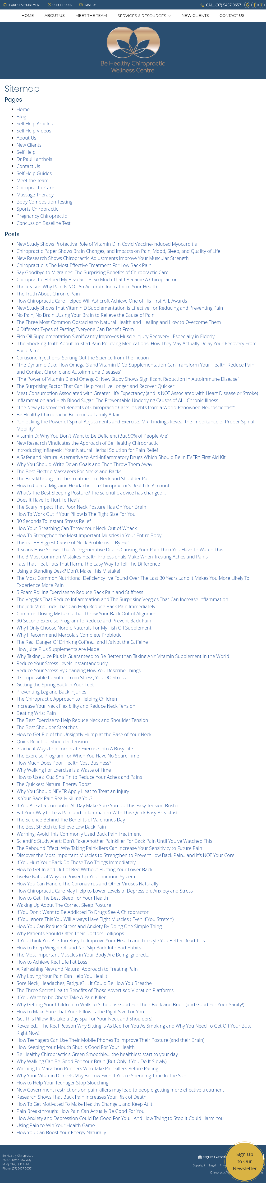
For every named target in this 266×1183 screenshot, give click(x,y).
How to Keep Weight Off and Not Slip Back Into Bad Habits (79, 947)
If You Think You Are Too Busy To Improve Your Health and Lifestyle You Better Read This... (112, 940)
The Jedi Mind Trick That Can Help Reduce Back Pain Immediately (86, 606)
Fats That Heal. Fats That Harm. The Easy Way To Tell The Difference (88, 564)
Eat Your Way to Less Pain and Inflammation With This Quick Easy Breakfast (97, 812)
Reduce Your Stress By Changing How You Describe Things (79, 670)
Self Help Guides (34, 173)
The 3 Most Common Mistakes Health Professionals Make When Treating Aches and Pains (112, 556)
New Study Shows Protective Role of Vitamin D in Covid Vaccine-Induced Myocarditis (107, 244)
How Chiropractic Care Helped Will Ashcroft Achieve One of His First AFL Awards (102, 301)
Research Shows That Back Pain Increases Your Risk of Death (82, 1097)
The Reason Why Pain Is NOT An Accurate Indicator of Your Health (87, 286)
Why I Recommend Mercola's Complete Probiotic (69, 635)
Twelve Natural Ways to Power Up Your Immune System (76, 876)
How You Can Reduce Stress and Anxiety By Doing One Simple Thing (89, 926)
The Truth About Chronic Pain (48, 293)
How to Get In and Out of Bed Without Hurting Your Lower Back (84, 869)
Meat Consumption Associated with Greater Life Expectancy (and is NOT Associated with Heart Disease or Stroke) (137, 393)
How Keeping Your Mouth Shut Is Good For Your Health (76, 1047)
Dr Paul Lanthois (34, 159)
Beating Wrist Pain (36, 713)
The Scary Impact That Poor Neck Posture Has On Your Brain (81, 507)
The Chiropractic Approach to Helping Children (67, 699)
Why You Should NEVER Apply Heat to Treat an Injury (73, 791)
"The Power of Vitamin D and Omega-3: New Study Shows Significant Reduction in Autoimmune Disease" (128, 379)
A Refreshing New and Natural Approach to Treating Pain (77, 969)
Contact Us (232, 16)
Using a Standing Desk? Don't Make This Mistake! (68, 571)
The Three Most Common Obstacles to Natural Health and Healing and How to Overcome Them (119, 322)
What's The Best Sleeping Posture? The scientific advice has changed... (91, 493)
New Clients (195, 16)
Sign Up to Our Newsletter (245, 1161)
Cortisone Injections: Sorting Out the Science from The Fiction (83, 357)
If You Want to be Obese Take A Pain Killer (61, 997)
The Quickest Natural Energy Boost (54, 784)
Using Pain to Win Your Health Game (56, 1125)
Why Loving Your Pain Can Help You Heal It (62, 976)
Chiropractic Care (35, 187)
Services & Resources (142, 16)
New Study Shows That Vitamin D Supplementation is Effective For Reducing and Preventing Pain (120, 308)
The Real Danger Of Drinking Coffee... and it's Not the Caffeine (82, 642)
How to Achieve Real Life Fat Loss (52, 962)
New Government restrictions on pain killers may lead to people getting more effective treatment (120, 1090)
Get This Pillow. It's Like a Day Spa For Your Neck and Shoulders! (84, 1018)
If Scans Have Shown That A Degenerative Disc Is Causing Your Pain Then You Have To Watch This (120, 549)
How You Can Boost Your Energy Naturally (61, 1132)
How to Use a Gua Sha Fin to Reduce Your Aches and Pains (79, 777)
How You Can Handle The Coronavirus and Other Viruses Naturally (87, 883)
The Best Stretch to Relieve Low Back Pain (61, 827)
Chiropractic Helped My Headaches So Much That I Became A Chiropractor (97, 279)
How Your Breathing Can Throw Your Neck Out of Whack (77, 528)
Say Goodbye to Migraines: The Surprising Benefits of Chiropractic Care (93, 272)
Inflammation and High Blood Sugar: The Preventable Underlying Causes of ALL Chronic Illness (117, 400)
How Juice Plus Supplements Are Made (58, 649)
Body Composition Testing (44, 202)
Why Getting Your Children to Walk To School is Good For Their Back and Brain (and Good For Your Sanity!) (130, 1004)
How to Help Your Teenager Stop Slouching (62, 1082)
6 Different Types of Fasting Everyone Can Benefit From (75, 329)
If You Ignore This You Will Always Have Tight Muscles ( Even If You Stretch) (95, 919)
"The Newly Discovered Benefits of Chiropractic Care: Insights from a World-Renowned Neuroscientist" (126, 407)
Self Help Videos (34, 130)
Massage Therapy (35, 194)
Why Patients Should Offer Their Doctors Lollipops (70, 933)
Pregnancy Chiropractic (42, 216)
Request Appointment (22, 5)
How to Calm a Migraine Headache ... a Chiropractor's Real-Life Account (93, 485)
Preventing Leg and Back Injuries (51, 692)
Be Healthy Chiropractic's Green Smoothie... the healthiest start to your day (97, 1054)
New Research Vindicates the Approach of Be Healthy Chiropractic (88, 443)
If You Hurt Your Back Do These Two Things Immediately (76, 862)
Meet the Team (91, 16)
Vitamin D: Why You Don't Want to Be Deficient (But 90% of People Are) (92, 436)
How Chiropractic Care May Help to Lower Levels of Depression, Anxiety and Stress (105, 891)
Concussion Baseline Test (44, 223)
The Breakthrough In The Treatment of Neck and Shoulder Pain (84, 478)
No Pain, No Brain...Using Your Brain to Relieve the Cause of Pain (86, 315)
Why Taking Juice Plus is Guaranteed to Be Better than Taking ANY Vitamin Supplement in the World (123, 656)
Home (28, 16)
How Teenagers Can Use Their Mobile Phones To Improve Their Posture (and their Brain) (110, 1040)
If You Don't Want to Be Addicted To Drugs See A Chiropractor (83, 912)
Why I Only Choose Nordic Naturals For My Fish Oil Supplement (84, 628)
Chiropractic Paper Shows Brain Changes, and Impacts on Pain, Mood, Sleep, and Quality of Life (118, 251)
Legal (212, 1165)
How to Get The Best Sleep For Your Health (62, 898)
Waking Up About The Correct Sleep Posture (64, 905)
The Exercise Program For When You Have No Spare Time (78, 755)
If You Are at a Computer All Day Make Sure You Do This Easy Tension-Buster (98, 805)
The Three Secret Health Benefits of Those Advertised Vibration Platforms (95, 990)
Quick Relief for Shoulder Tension (52, 741)
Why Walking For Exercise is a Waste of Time (64, 770)
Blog (21, 116)
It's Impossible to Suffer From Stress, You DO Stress (71, 677)
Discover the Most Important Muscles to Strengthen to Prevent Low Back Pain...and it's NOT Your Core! (126, 855)
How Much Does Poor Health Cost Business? (64, 763)
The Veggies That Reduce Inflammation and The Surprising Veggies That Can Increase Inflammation (122, 599)
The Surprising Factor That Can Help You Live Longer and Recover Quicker (95, 386)
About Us (55, 16)
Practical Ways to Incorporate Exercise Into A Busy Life (75, 748)
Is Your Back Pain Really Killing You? (54, 798)
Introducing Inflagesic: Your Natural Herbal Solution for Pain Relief (87, 450)
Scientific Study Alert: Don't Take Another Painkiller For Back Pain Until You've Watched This (114, 841)
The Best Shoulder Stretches (47, 727)
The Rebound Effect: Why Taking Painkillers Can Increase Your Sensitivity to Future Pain (109, 848)
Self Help (26, 152)
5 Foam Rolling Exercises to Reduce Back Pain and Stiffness (80, 592)
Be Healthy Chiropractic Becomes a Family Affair (68, 414)
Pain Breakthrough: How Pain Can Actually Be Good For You (81, 1111)
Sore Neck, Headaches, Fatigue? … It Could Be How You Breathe (84, 983)
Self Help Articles (35, 123)
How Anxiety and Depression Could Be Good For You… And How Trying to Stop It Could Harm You (120, 1118)
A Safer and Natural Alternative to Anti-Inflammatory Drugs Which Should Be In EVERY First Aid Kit (121, 457)
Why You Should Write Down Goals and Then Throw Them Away (84, 464)
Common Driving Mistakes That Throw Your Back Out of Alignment (87, 613)
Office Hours (60, 5)
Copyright (199, 1165)
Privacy (224, 1165)
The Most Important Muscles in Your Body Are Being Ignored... (83, 955)
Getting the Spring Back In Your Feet (55, 684)
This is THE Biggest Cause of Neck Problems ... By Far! (73, 542)
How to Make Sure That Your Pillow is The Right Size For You (80, 1011)
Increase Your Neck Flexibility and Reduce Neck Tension (76, 706)
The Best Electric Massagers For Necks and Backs (69, 471)
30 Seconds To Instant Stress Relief (54, 521)
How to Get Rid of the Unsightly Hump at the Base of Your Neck (84, 734)
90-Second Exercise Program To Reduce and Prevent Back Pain (84, 620)
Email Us (87, 5)
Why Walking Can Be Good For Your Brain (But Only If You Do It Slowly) (91, 1061)
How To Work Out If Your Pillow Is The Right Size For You (76, 514)
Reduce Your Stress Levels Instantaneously (62, 663)
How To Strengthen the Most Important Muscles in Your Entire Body (89, 535)
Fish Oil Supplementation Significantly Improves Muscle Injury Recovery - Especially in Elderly (116, 336)
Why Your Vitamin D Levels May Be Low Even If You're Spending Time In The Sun (101, 1075)
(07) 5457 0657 (228, 5)
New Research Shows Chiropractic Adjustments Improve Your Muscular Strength (103, 258)
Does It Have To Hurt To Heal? (48, 500)
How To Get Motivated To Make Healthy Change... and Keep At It (84, 1104)
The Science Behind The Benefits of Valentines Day (71, 819)
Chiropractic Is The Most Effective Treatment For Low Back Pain (84, 265)
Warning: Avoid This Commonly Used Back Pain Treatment (79, 834)
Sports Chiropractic (37, 209)
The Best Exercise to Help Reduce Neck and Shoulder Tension (82, 720)
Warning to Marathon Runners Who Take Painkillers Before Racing (87, 1068)
